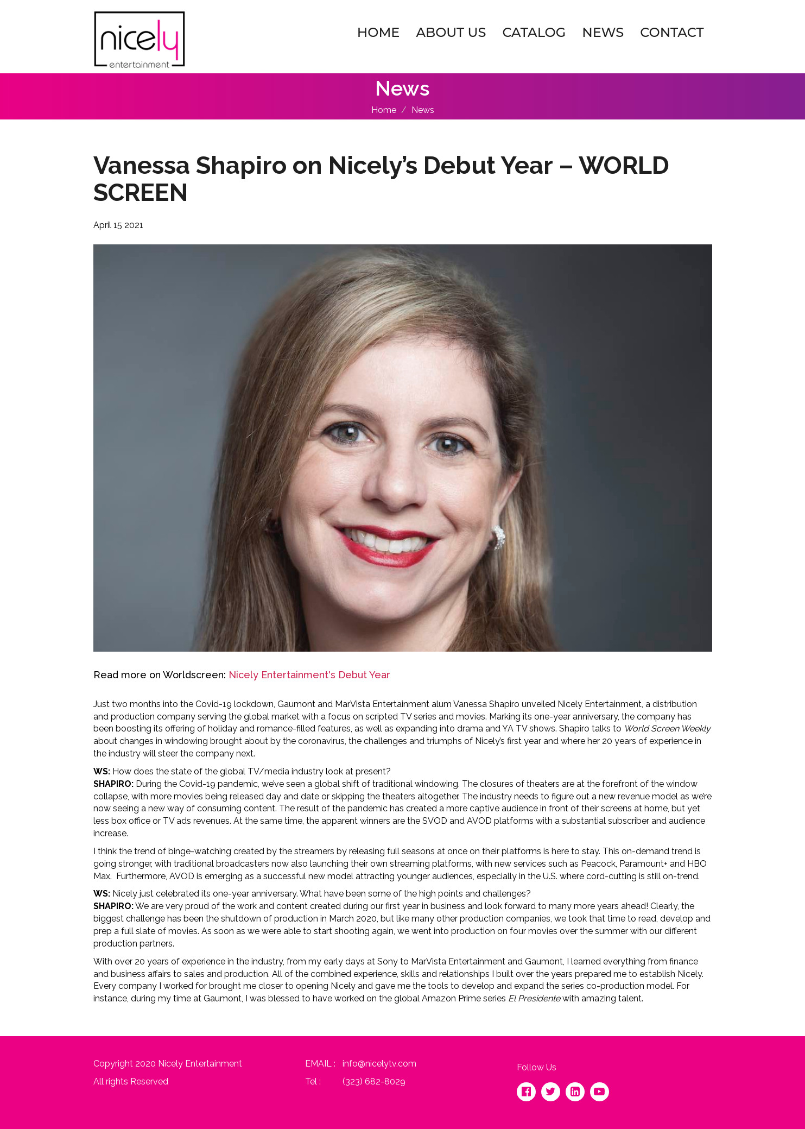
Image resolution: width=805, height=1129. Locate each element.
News (603, 32)
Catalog (534, 32)
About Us (451, 32)
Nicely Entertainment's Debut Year (309, 674)
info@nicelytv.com (379, 1063)
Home (378, 32)
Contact (671, 32)
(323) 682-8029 (374, 1081)
